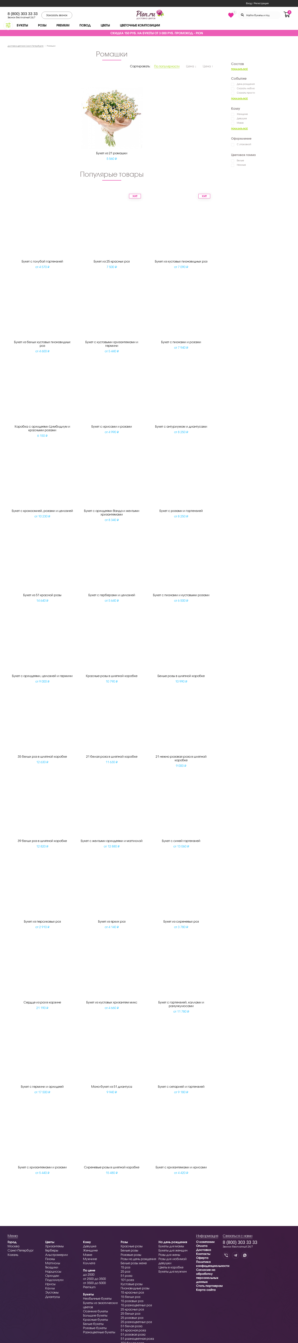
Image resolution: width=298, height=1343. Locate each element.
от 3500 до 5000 (94, 1283)
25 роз (125, 1271)
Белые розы (129, 1250)
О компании (205, 1242)
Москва (13, 1246)
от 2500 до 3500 (94, 1278)
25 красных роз (132, 1309)
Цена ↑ (208, 66)
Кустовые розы (132, 1284)
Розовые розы (131, 1254)
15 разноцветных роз (136, 1305)
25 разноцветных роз (136, 1322)
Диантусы (52, 1296)
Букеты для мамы (171, 1246)
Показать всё (239, 69)
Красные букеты (95, 1319)
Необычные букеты (97, 1298)
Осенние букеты (95, 1311)
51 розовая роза (133, 1334)
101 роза (127, 1280)
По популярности (167, 66)
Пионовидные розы (135, 1288)
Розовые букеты (95, 1328)
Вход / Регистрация (257, 3)
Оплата (202, 1246)
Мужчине (90, 1259)
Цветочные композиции (140, 25)
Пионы (50, 1259)
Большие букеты (95, 1315)
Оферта (202, 1257)
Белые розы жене (134, 1263)
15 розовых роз (132, 1301)
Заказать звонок (56, 15)
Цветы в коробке (171, 1267)
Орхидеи (52, 1275)
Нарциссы (53, 1271)
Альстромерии (56, 1254)
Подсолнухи (54, 1280)
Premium (62, 25)
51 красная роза (133, 1330)
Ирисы (50, 1284)
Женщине (242, 114)
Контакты (203, 1253)
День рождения (246, 84)
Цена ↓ (191, 66)
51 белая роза (131, 1326)
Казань (13, 1254)
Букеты (22, 25)
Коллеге (89, 1263)
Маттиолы (52, 1263)
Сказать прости (246, 92)
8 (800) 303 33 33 (23, 14)
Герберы (51, 1250)
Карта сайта (206, 1289)
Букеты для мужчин (173, 1271)
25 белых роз (130, 1313)
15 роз (125, 1267)
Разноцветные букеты (99, 1332)
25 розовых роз (132, 1317)
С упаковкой (244, 144)
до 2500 (88, 1274)
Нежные (241, 164)
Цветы (105, 25)
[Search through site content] (259, 15)
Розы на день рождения (138, 1259)
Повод (85, 25)
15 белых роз (130, 1296)
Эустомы (52, 1292)
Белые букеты (93, 1323)
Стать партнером (209, 1285)
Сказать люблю (246, 88)
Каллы (50, 1288)
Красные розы (132, 1246)
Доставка (203, 1250)
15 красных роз (132, 1292)
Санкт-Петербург (21, 1250)
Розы (42, 25)
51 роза (126, 1275)
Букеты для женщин (173, 1250)
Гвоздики (51, 1267)
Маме (240, 122)
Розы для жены (169, 1254)
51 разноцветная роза (137, 1338)
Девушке (242, 118)
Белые (240, 160)
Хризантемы (54, 1246)
